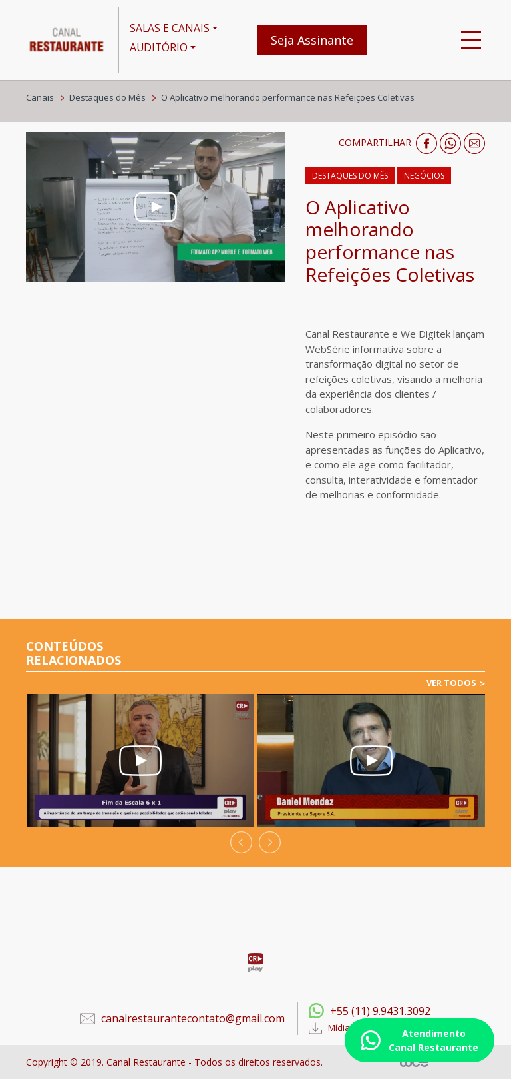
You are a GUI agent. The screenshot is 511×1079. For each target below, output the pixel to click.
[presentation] (241, 842)
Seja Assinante (312, 40)
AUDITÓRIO (159, 47)
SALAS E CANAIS (170, 28)
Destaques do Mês (107, 97)
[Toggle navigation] (471, 40)
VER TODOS (451, 683)
